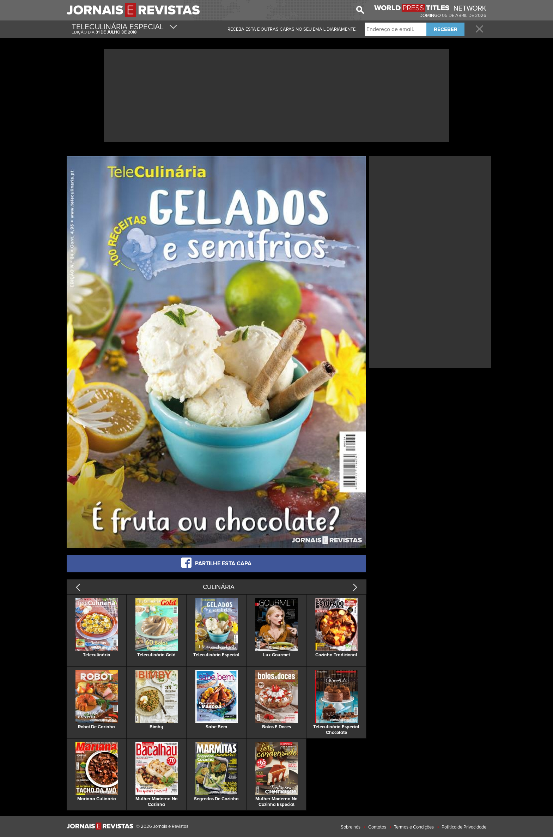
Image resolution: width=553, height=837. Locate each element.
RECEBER (445, 29)
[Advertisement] (276, 94)
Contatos (377, 827)
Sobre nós (350, 827)
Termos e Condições (414, 827)
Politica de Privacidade (464, 827)
